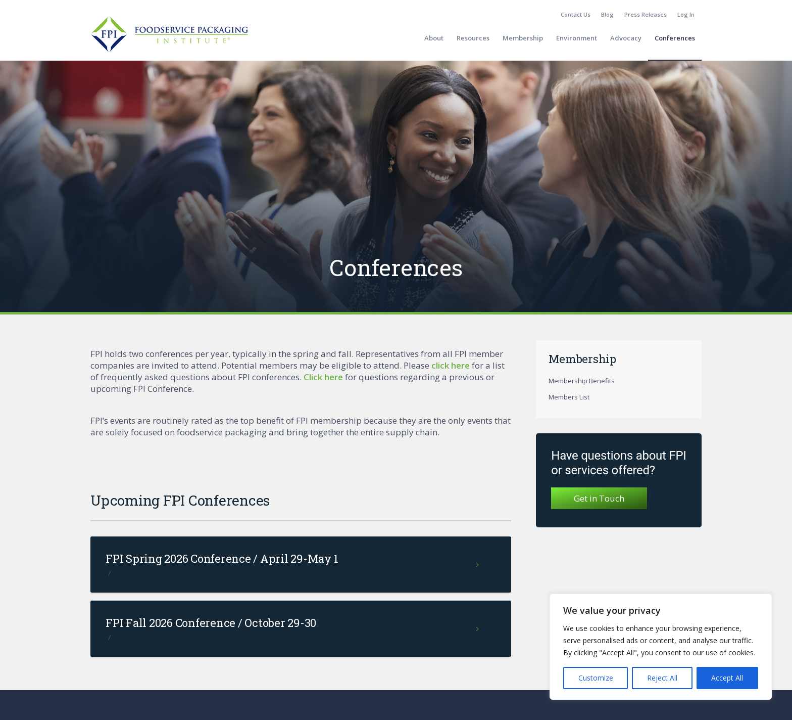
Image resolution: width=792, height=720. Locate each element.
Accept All (727, 678)
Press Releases (645, 14)
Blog (607, 14)
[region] (661, 647)
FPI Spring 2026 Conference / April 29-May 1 (222, 558)
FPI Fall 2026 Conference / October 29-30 (211, 622)
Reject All (662, 678)
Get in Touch (599, 498)
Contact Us (575, 14)
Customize (595, 678)
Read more (478, 568)
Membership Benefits (582, 380)
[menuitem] (576, 14)
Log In (686, 14)
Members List (569, 396)
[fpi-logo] (169, 38)
